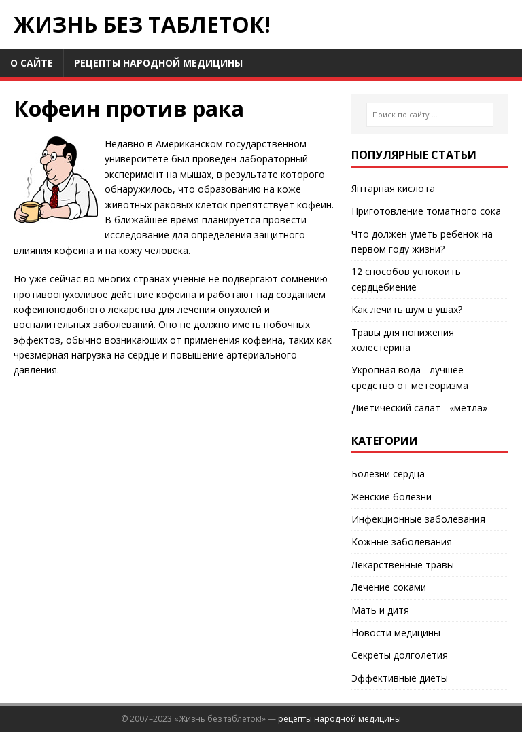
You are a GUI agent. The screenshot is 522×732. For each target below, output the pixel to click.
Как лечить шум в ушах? (406, 309)
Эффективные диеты (399, 678)
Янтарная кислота (393, 188)
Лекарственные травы (402, 564)
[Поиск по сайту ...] (429, 115)
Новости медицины (395, 632)
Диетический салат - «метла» (419, 407)
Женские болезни (391, 496)
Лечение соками (388, 587)
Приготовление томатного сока (426, 210)
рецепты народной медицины (339, 719)
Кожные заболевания (401, 541)
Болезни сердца (388, 473)
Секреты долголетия (399, 654)
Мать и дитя (380, 610)
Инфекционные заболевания (418, 519)
